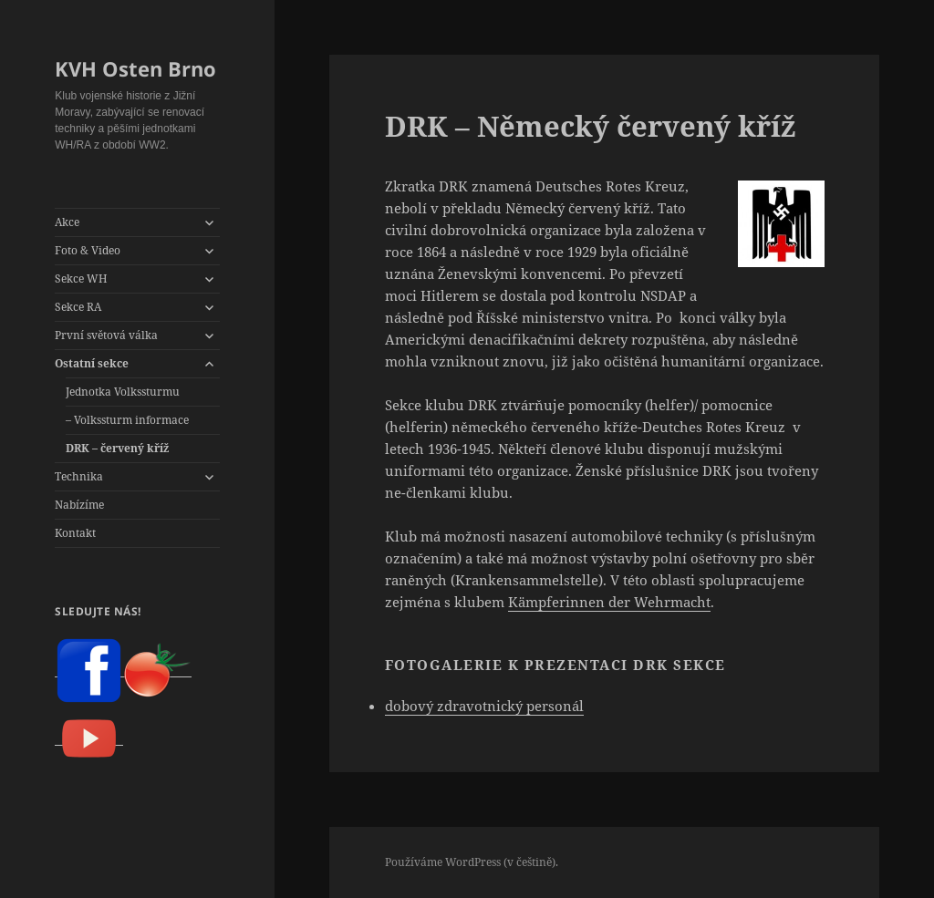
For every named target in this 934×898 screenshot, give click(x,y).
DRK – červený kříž (117, 448)
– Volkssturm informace (127, 420)
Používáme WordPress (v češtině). (471, 862)
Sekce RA (78, 307)
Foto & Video (87, 250)
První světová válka (106, 335)
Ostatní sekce (92, 363)
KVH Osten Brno (135, 68)
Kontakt (75, 533)
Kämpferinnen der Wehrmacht (609, 602)
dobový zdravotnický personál (484, 706)
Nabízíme (79, 504)
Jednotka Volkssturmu (123, 391)
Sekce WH (81, 278)
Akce (67, 222)
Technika (79, 476)
